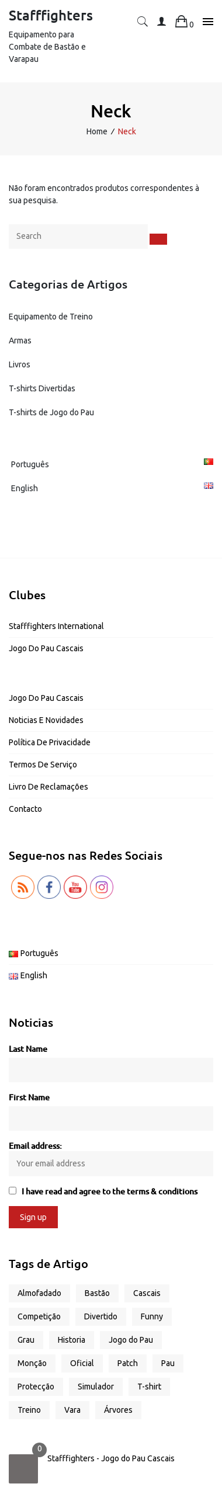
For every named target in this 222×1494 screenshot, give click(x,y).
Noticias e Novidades (46, 720)
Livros (19, 364)
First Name (29, 1097)
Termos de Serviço (43, 764)
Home (96, 131)
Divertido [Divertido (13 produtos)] (100, 1316)
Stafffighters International (56, 626)
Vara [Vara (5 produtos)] (72, 1410)
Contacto (25, 809)
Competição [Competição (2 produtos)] (39, 1316)
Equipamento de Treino (51, 316)
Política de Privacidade (50, 742)
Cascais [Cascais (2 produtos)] (147, 1293)
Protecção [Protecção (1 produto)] (36, 1386)
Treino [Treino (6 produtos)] (29, 1410)
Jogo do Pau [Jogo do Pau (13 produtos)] (131, 1339)
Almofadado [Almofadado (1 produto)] (39, 1293)
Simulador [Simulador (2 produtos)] (96, 1386)
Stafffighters (51, 15)
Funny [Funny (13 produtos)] (152, 1316)
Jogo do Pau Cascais (46, 648)
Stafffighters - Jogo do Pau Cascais (111, 1458)
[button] (142, 24)
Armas (20, 340)
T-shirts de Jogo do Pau (51, 412)
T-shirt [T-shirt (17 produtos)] (149, 1386)
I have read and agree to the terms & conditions (109, 1191)
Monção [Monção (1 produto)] (32, 1363)
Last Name (28, 1048)
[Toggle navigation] (204, 22)
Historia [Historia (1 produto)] (71, 1339)
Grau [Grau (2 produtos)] (26, 1339)
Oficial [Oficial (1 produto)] (82, 1363)
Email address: (111, 1158)
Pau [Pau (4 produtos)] (168, 1363)
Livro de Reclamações (48, 786)
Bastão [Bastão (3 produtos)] (97, 1293)
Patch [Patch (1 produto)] (127, 1363)
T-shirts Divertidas (42, 388)
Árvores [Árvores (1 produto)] (118, 1410)
